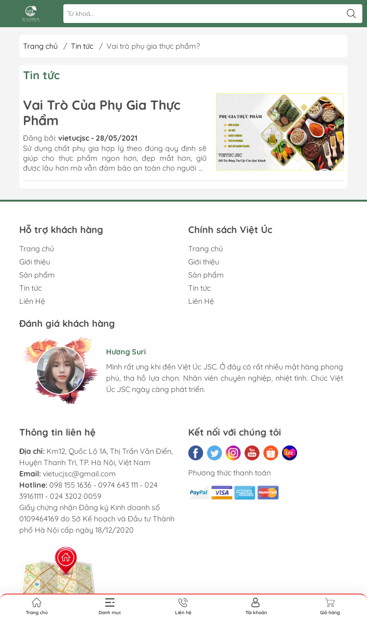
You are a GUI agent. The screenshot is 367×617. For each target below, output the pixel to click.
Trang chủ (40, 46)
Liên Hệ (32, 301)
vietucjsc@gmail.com (79, 473)
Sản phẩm (37, 274)
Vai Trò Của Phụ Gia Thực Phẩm (101, 113)
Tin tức (82, 46)
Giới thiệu (34, 261)
